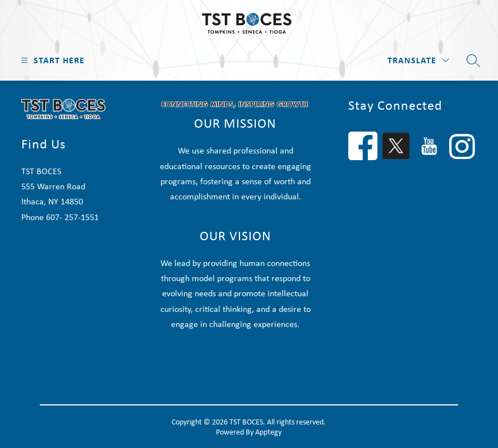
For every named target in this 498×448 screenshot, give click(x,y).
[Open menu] (51, 60)
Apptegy (268, 432)
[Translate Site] (418, 60)
